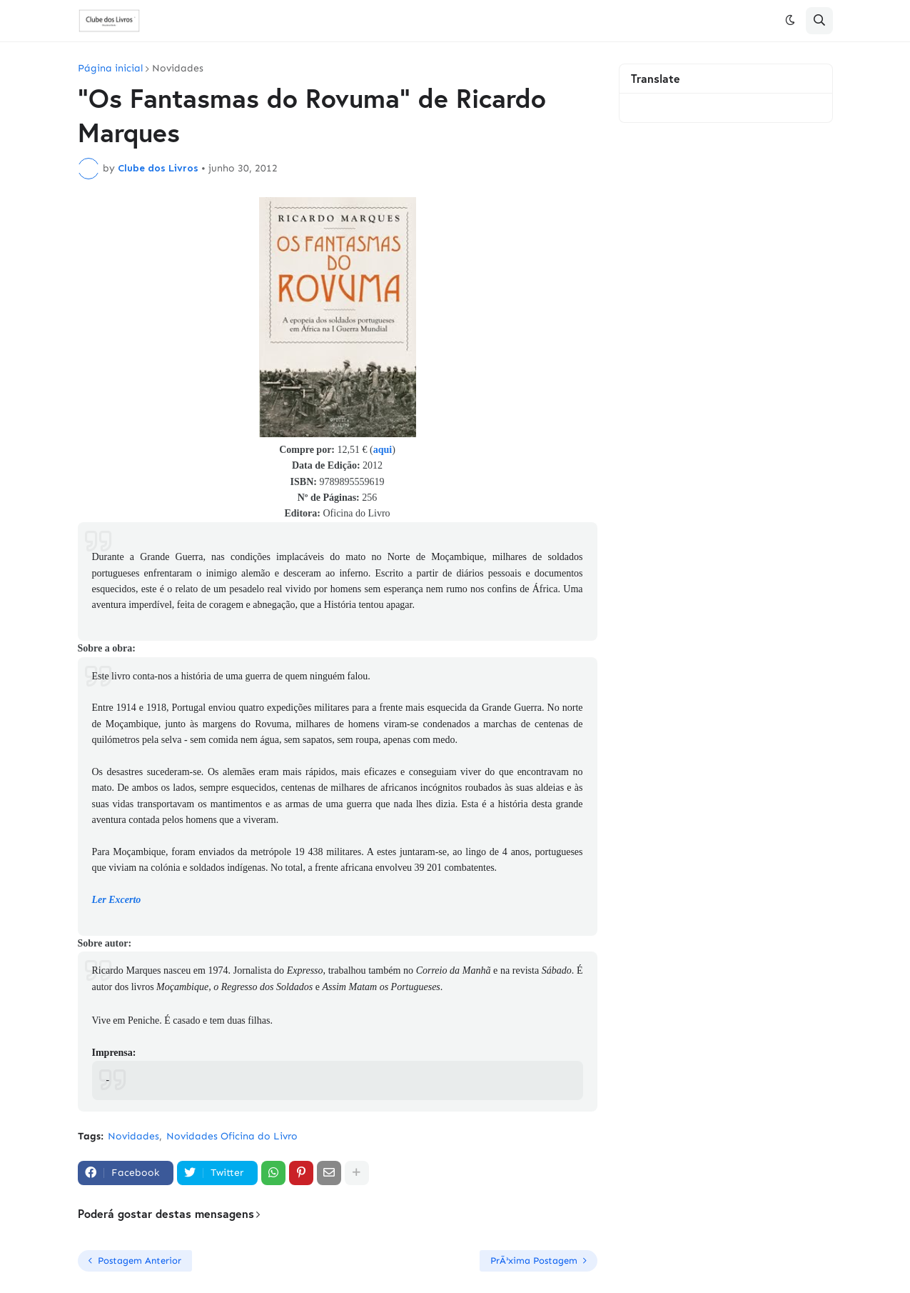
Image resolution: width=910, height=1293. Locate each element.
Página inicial (110, 69)
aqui (382, 449)
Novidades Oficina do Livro (232, 1136)
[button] (790, 20)
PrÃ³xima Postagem (533, 1260)
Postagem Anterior (139, 1260)
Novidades (177, 69)
